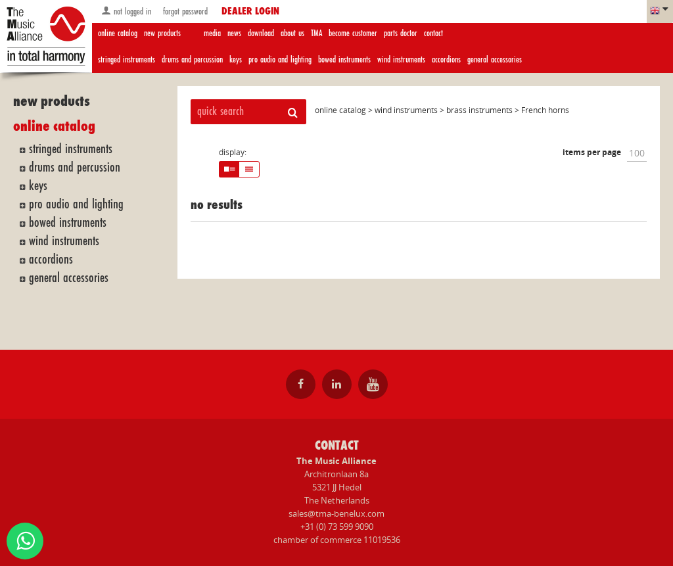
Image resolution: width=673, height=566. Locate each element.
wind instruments (401, 59)
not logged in (126, 10)
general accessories (494, 59)
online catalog (117, 33)
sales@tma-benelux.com (336, 513)
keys (235, 59)
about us (292, 33)
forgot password (184, 11)
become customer (353, 33)
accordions (446, 59)
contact (433, 33)
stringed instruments (126, 59)
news (234, 33)
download (261, 33)
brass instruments (479, 110)
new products (162, 33)
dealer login (250, 12)
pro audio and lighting (280, 59)
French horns (545, 110)
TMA (316, 33)
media (212, 33)
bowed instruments (344, 59)
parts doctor (400, 33)
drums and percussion (192, 59)
